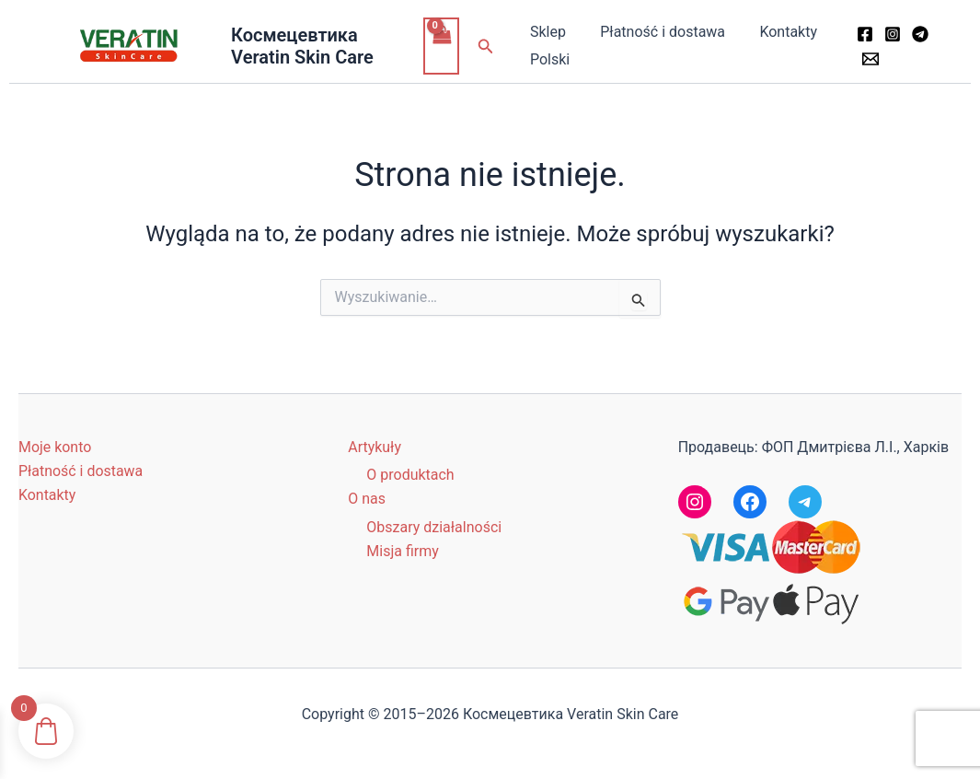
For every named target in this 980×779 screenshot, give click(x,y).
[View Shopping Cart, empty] (443, 46)
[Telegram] (917, 34)
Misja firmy (402, 551)
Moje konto (55, 447)
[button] (488, 46)
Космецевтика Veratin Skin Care (303, 46)
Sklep (548, 32)
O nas (367, 498)
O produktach (410, 474)
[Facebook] (862, 34)
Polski (550, 59)
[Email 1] (867, 59)
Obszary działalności (434, 527)
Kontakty (779, 32)
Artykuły (374, 447)
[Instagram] (890, 34)
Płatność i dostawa (658, 32)
